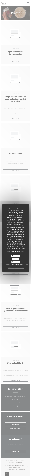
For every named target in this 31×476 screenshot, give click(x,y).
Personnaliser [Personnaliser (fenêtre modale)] (15, 261)
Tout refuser (16, 259)
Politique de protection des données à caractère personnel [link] (16, 265)
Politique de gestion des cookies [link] (16, 268)
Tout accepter (15, 255)
